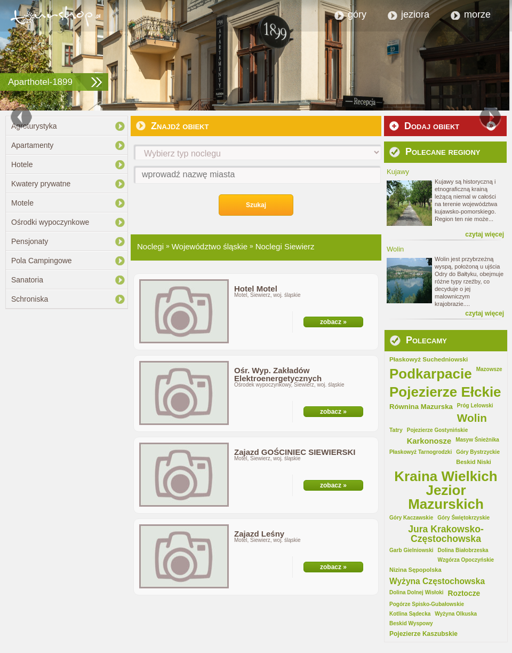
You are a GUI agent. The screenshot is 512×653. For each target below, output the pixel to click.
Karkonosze (429, 441)
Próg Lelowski (475, 405)
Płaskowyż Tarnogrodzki (420, 452)
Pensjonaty (29, 241)
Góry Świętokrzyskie (463, 518)
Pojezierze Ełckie (445, 392)
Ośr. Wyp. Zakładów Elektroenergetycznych (278, 374)
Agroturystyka (34, 126)
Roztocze (464, 593)
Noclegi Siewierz (285, 246)
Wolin (472, 418)
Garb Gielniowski (411, 550)
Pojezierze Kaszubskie (423, 634)
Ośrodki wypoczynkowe (50, 222)
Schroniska (29, 299)
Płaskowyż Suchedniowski (428, 359)
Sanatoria (27, 280)
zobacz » (333, 322)
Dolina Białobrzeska (463, 550)
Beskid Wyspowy (411, 623)
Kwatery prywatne (40, 183)
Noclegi (150, 246)
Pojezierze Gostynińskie (437, 430)
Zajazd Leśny (259, 533)
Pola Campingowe (41, 260)
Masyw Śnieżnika (477, 440)
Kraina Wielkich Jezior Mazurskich (445, 490)
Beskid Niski (473, 462)
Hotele (22, 164)
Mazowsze (489, 369)
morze (477, 14)
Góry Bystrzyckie (478, 452)
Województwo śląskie (209, 246)
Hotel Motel (255, 288)
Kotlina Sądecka (409, 614)
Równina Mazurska (421, 406)
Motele (22, 203)
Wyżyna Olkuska (456, 614)
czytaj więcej (484, 234)
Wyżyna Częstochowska (437, 581)
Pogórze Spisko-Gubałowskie (426, 604)
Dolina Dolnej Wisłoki (416, 592)
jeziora (415, 14)
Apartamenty (32, 145)
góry (357, 14)
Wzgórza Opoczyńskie (466, 560)
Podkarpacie (430, 374)
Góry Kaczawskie (411, 518)
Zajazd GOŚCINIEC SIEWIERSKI (295, 452)
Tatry (396, 430)
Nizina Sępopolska (415, 570)
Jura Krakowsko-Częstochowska (446, 534)
